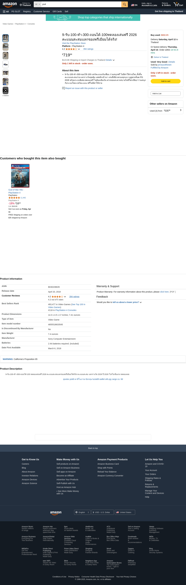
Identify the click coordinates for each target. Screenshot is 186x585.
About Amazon (28, 472)
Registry (27, 11)
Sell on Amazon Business (68, 468)
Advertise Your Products (67, 479)
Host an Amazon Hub (66, 487)
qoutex (66, 379)
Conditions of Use (59, 577)
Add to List (156, 93)
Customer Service (42, 11)
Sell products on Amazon (68, 464)
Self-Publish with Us (66, 483)
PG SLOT (15, 11)
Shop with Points (105, 468)
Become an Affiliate (65, 475)
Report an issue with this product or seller (82, 88)
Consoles (31, 24)
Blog (24, 468)
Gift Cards (57, 11)
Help (147, 497)
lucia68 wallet (98, 379)
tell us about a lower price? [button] (127, 302)
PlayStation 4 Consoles (65, 310)
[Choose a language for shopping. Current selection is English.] (82, 512)
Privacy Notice (73, 577)
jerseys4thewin (165, 65)
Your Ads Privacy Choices (126, 577)
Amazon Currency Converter (110, 475)
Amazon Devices (29, 479)
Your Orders (150, 474)
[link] (20, 191)
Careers (25, 464)
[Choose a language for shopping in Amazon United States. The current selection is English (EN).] (134, 4)
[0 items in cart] (178, 4)
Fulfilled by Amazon (159, 67)
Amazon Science (29, 483)
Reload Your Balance (107, 472)
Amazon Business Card (108, 464)
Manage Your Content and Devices (154, 492)
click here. (164, 292)
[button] (25, 4)
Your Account (151, 470)
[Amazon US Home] (55, 513)
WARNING (8, 359)
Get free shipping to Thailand (169, 11)
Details (172, 62)
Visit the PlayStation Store (74, 43)
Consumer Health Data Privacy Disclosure (98, 577)
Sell (66, 11)
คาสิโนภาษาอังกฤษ (83, 379)
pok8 (72, 379)
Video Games (8, 24)
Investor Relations (30, 475)
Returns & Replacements (151, 485)
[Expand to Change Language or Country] (88, 512)
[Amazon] (10, 4)
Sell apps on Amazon (66, 472)
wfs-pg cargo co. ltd (114, 379)
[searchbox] (81, 4)
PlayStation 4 (20, 24)
